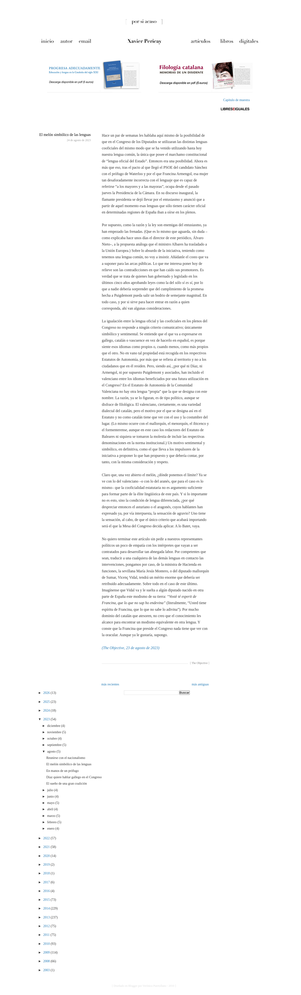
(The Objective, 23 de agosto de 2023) (130, 648)
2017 (47, 882)
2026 (47, 693)
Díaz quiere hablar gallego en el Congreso (74, 777)
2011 (47, 935)
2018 (47, 873)
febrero (52, 822)
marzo (51, 816)
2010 (47, 944)
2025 (47, 702)
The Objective (200, 663)
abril (50, 809)
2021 (47, 847)
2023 (47, 719)
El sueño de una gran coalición (66, 783)
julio (50, 790)
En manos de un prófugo (62, 771)
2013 (47, 917)
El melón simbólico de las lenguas (65, 135)
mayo (51, 803)
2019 (47, 864)
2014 (47, 908)
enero (51, 828)
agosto (51, 751)
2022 (47, 838)
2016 (47, 891)
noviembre (54, 732)
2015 (47, 899)
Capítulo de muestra (236, 100)
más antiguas (200, 684)
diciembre (54, 726)
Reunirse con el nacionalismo (65, 758)
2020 (47, 856)
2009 (47, 952)
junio (51, 796)
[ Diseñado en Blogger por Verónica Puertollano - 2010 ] (144, 985)
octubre (52, 738)
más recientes (110, 684)
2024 (47, 710)
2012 (47, 926)
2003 (47, 970)
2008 (47, 961)
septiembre (54, 745)
